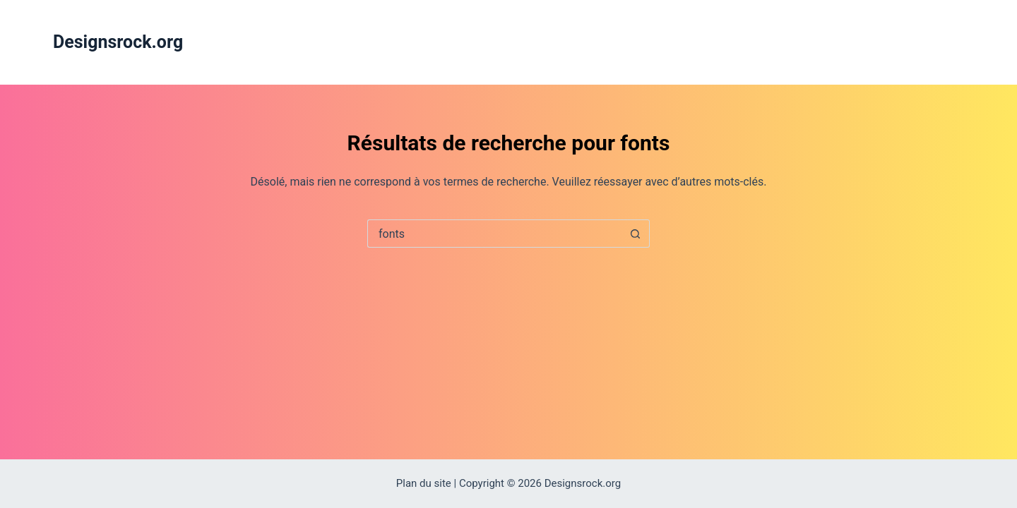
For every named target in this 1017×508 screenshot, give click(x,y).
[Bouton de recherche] (636, 233)
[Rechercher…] (494, 233)
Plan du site (423, 483)
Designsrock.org (118, 42)
